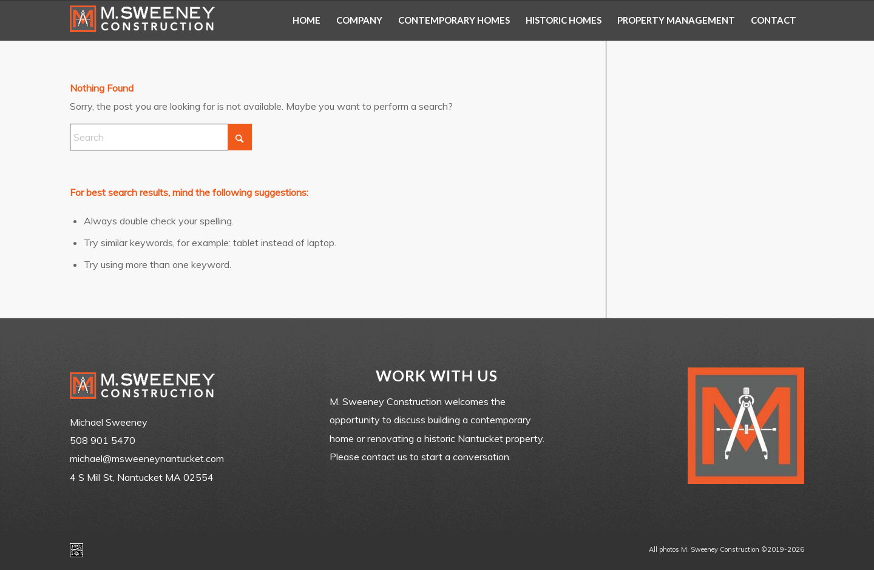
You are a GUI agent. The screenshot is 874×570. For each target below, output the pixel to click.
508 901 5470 (102, 440)
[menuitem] (306, 20)
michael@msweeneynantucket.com (147, 458)
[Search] (161, 137)
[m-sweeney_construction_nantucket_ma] (142, 20)
